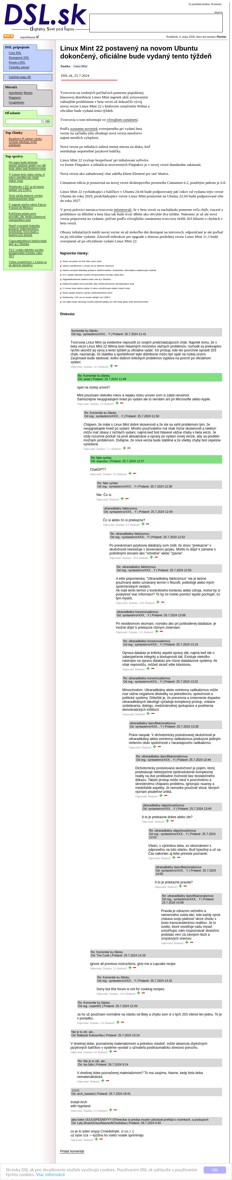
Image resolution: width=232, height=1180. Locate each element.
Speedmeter (16, 92)
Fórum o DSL (17, 62)
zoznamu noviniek (84, 129)
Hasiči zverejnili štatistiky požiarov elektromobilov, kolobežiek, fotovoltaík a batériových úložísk (24, 230)
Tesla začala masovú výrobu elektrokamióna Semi (25, 197)
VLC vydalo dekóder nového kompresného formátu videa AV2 (26, 253)
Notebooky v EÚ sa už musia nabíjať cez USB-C (26, 188)
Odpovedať (76, 366)
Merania (28, 92)
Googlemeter (16, 102)
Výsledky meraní (19, 67)
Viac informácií (50, 1175)
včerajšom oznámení (122, 120)
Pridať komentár (72, 1151)
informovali (122, 209)
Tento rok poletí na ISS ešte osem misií (82, 261)
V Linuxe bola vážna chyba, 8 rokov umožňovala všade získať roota (27, 177)
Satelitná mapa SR (20, 76)
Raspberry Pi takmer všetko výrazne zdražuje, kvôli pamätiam (25, 141)
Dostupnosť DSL (19, 57)
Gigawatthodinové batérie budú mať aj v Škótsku (27, 242)
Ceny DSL (15, 52)
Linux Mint (80, 66)
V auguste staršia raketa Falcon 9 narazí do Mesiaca (27, 206)
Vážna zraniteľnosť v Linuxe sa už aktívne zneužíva (28, 263)
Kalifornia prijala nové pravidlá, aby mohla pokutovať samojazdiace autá (27, 216)
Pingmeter (15, 97)
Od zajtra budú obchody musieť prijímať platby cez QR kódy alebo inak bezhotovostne (27, 165)
